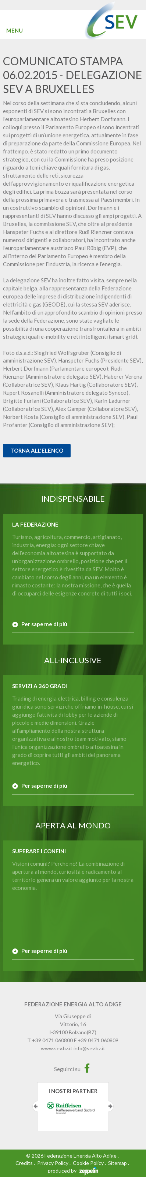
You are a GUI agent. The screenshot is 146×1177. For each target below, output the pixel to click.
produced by (73, 1170)
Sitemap (117, 1163)
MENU (14, 30)
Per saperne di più (44, 624)
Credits (24, 1163)
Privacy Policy (52, 1163)
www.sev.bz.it (56, 1048)
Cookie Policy (88, 1163)
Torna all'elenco (36, 450)
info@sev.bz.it (89, 1048)
